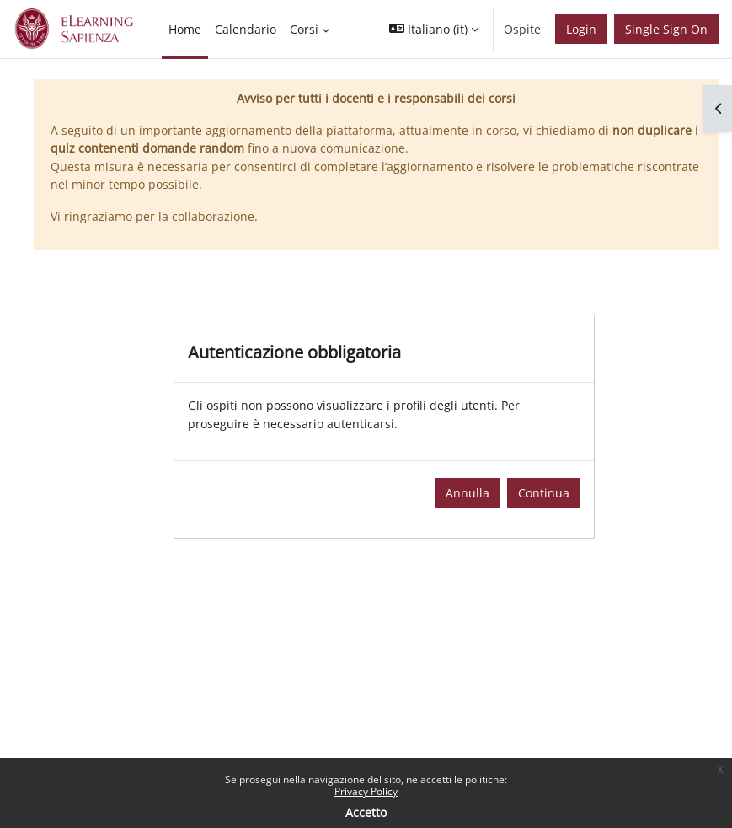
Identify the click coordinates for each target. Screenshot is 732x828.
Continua (543, 493)
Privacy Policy (366, 791)
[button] (433, 29)
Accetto (366, 812)
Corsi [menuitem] (304, 29)
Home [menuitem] (184, 29)
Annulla (467, 493)
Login (581, 29)
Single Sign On (666, 29)
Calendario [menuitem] (245, 29)
